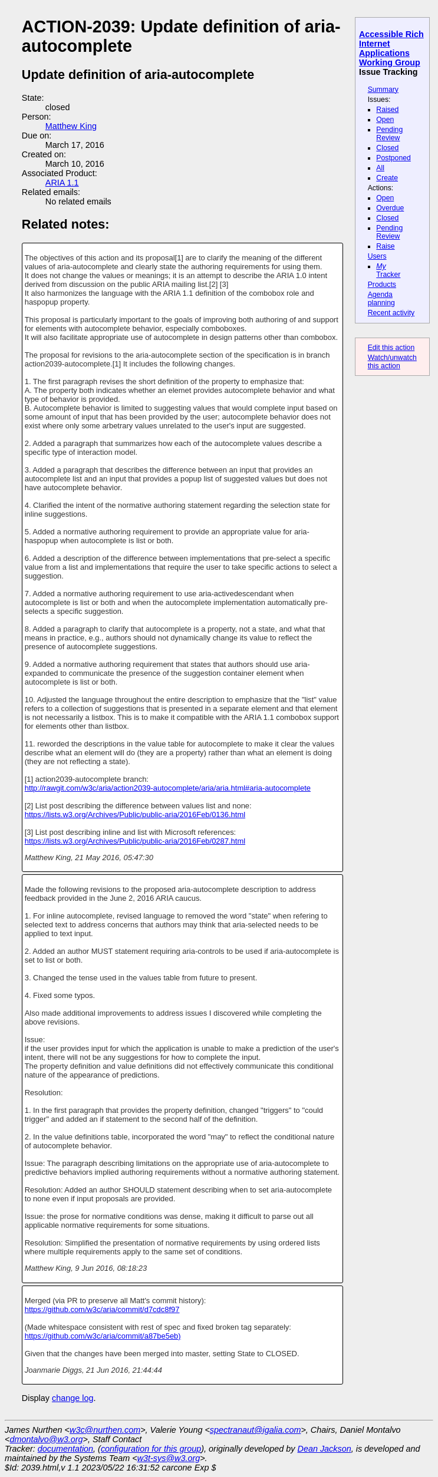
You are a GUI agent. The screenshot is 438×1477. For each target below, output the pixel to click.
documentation (65, 1448)
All (380, 168)
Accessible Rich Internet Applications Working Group (391, 48)
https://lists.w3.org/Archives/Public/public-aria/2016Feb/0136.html (135, 814)
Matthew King (71, 126)
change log (72, 1398)
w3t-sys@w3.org (168, 1458)
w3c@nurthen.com (105, 1430)
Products (382, 284)
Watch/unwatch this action (392, 361)
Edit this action (391, 347)
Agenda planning (381, 298)
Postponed (393, 158)
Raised (387, 109)
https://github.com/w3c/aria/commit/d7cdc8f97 (102, 1309)
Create (387, 178)
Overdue (390, 208)
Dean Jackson (324, 1448)
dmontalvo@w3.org (46, 1439)
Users (377, 256)
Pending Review (389, 133)
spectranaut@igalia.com (255, 1430)
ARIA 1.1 (62, 182)
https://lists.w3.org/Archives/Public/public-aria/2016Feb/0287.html (135, 841)
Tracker (388, 270)
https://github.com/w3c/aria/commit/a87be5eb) (103, 1335)
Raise (385, 246)
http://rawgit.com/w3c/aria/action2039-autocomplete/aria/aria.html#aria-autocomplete (168, 788)
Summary (383, 89)
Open (385, 119)
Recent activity (391, 313)
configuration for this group (151, 1448)
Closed (387, 148)
